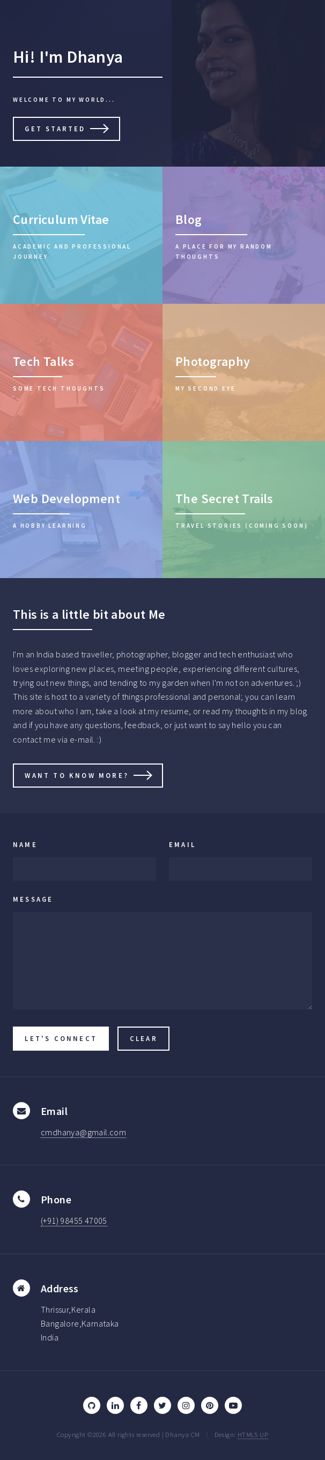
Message (33, 899)
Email (182, 844)
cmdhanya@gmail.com (83, 1132)
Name (25, 844)
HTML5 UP (253, 1434)
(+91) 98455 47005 (74, 1220)
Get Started (55, 128)
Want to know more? (77, 775)
